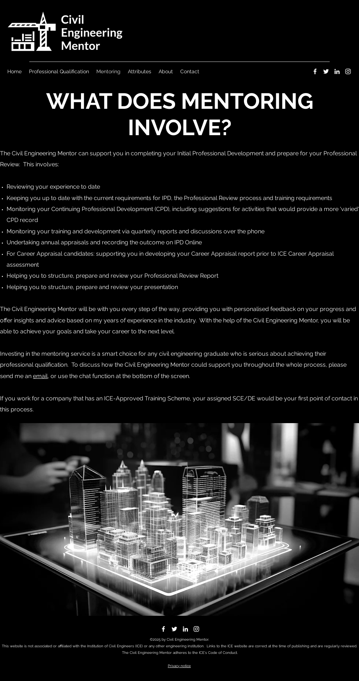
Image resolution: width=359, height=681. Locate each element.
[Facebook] (315, 71)
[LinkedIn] (337, 71)
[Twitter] (326, 71)
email (40, 376)
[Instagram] (348, 71)
